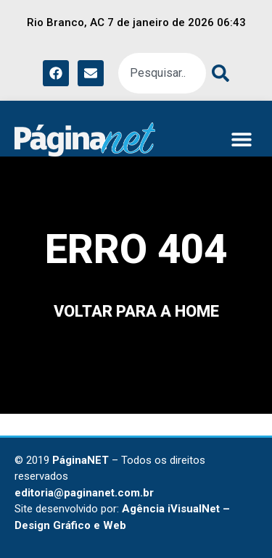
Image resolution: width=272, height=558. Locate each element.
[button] (241, 139)
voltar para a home (136, 311)
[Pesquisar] (217, 73)
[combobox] (162, 73)
